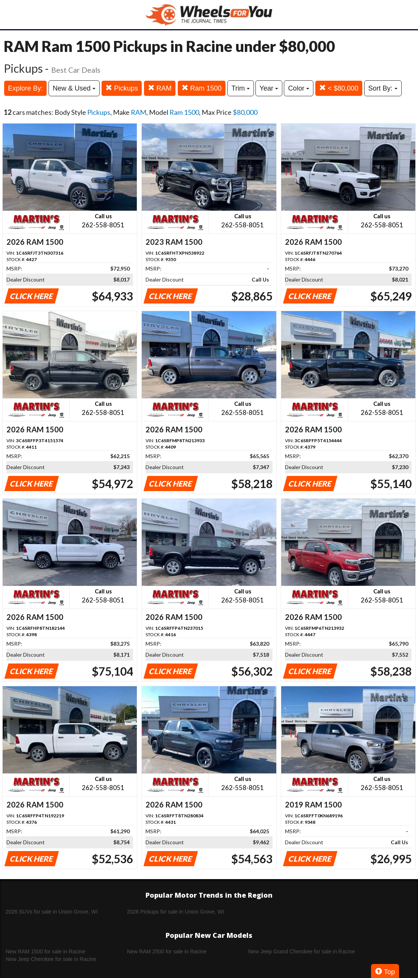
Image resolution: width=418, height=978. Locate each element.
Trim (241, 88)
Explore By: (25, 88)
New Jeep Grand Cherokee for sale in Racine (301, 951)
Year (269, 88)
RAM (160, 88)
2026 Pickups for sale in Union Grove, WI (175, 912)
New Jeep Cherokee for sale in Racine (51, 959)
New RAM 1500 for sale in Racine (45, 951)
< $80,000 (339, 88)
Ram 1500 (202, 88)
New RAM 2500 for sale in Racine (167, 951)
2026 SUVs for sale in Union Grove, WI (52, 912)
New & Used (74, 88)
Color (298, 88)
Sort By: (383, 88)
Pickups (121, 88)
